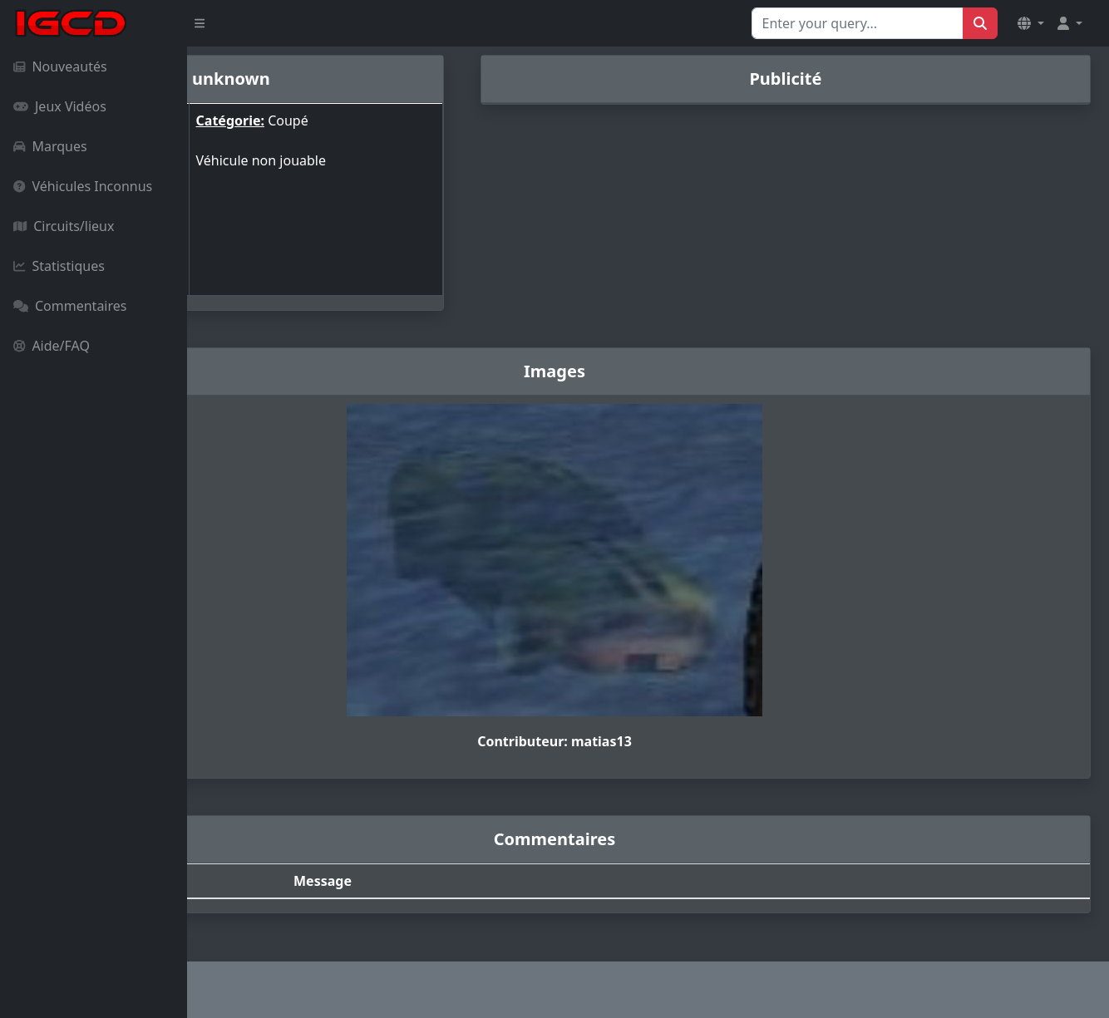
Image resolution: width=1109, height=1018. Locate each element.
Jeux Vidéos (59, 106)
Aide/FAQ (51, 346)
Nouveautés (60, 66)
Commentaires (69, 306)
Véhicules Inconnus (82, 186)
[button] (1031, 23)
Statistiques (59, 266)
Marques (50, 146)
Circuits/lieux (63, 226)
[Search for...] (858, 23)
